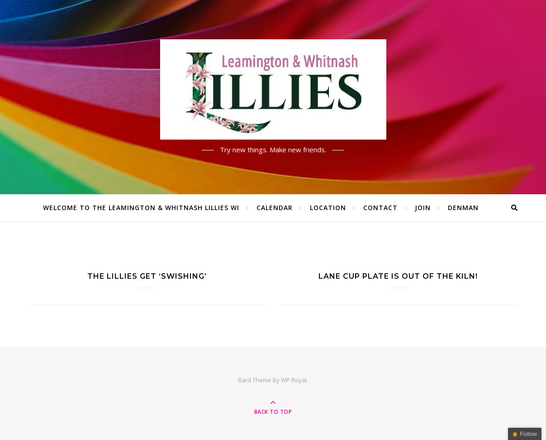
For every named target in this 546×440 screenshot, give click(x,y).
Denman (463, 207)
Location (328, 207)
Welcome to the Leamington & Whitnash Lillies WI (141, 207)
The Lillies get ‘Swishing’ (147, 276)
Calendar (274, 207)
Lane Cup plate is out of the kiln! (398, 276)
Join (423, 207)
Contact (380, 207)
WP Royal (294, 380)
